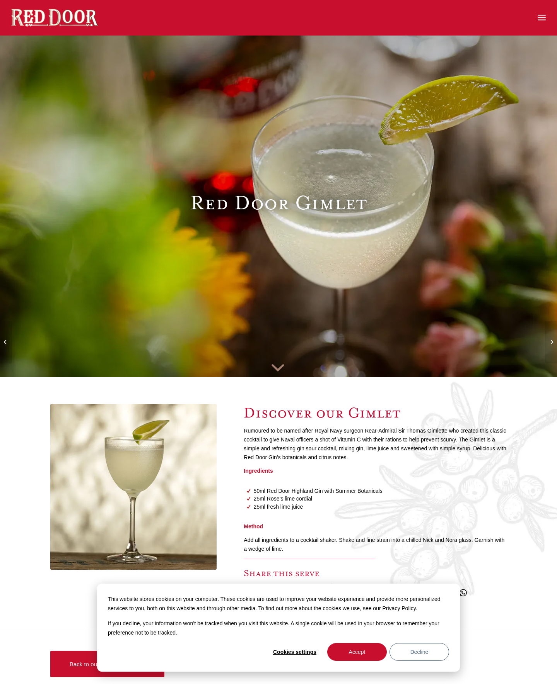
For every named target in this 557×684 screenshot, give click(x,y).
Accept (357, 652)
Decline (419, 652)
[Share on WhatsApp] (463, 593)
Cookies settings (294, 652)
